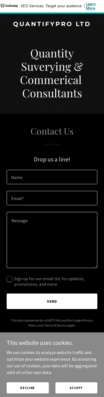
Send (52, 301)
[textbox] (52, 177)
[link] (52, 24)
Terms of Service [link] (55, 325)
